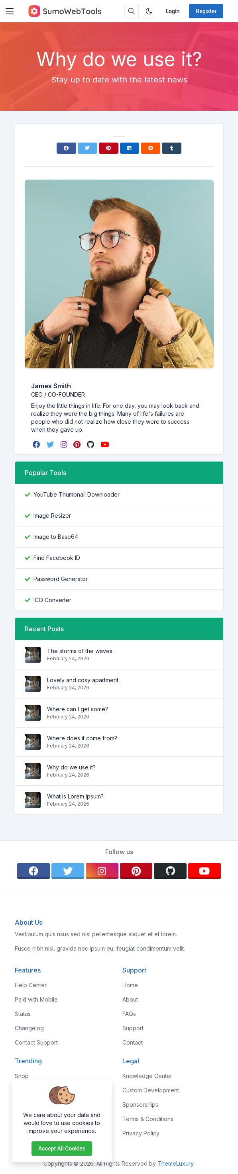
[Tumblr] (171, 148)
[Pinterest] (108, 148)
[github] (91, 444)
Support (133, 1028)
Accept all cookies (61, 1148)
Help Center (31, 985)
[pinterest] (78, 444)
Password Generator (60, 578)
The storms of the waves (79, 651)
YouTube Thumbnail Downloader (76, 494)
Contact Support (36, 1042)
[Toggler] (9, 11)
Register (206, 11)
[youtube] (105, 444)
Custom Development (150, 1090)
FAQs (129, 1013)
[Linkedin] (130, 148)
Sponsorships (140, 1104)
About (130, 999)
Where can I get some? (77, 709)
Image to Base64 (55, 536)
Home (130, 985)
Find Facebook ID (56, 557)
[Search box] (131, 11)
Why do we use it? (71, 767)
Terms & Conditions (147, 1118)
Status (23, 1013)
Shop (22, 1075)
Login (173, 11)
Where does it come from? (82, 738)
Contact (132, 1042)
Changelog (29, 1028)
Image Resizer (52, 515)
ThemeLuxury (175, 1163)
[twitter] (51, 444)
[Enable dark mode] (149, 11)
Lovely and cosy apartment (82, 680)
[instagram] (64, 444)
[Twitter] (87, 148)
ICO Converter (52, 600)
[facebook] (37, 444)
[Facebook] (66, 148)
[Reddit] (150, 148)
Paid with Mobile (36, 999)
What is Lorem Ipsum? (75, 796)
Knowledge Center (147, 1075)
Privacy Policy (140, 1133)
